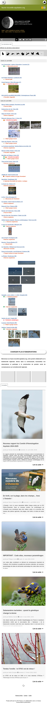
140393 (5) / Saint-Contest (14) (10, 174)
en (44, 7)
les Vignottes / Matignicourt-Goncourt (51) (13, 247)
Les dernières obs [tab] (6, 44)
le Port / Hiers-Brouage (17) (9, 197)
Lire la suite (38, 464)
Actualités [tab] (4, 385)
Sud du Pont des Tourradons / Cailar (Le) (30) (14, 215)
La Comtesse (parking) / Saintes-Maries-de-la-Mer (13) (16, 146)
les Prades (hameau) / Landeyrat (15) (12, 77)
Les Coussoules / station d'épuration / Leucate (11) (15, 64)
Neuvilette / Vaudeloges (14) (9, 179)
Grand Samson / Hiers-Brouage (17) (11, 82)
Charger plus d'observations (23, 352)
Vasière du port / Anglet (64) (9, 318)
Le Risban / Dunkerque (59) (9, 256)
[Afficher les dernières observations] (9, 48)
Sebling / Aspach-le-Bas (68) (9, 327)
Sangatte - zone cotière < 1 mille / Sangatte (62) (14, 295)
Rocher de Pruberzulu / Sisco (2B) (11, 211)
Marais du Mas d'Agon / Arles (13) (11, 150)
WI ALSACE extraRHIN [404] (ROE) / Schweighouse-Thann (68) (19, 95)
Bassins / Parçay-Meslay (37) (9, 242)
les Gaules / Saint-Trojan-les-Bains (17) (12, 201)
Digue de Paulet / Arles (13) (9, 113)
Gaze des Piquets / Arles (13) (9, 141)
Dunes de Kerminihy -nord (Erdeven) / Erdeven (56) (15, 251)
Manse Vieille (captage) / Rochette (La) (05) (13, 104)
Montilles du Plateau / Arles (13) (10, 155)
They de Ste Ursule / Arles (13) (10, 161)
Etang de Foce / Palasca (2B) (9, 206)
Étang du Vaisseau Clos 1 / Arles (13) (12, 118)
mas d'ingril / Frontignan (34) (9, 237)
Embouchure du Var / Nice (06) (10, 109)
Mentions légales (19, 695)
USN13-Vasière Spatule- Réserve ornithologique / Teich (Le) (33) (19, 220)
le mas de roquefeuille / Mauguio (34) (12, 224)
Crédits (30, 695)
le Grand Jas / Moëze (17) (8, 184)
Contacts (25, 695)
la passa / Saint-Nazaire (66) (9, 323)
